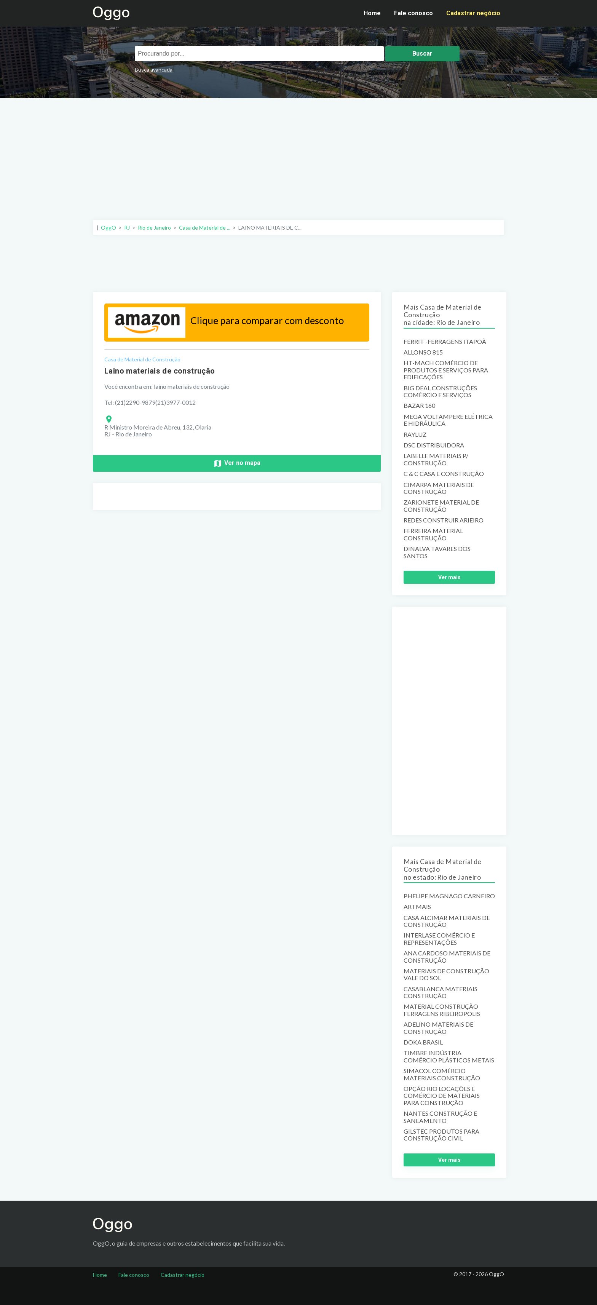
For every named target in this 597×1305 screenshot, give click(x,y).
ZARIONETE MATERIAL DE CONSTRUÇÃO (441, 506)
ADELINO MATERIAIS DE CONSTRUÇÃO (438, 1028)
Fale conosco (413, 13)
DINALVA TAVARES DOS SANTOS (437, 552)
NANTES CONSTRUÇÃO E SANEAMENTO (440, 1117)
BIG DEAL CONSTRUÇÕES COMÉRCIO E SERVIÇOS (440, 391)
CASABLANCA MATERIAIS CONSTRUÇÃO (440, 992)
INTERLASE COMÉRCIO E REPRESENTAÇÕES (439, 939)
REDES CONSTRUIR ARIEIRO (444, 520)
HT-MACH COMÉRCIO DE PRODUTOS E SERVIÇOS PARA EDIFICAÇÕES (446, 369)
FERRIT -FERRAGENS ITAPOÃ (445, 341)
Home (372, 13)
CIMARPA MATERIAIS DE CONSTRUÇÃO (439, 488)
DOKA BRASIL (423, 1042)
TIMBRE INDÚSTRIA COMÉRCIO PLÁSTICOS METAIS (449, 1056)
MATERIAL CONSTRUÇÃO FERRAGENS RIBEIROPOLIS (442, 1010)
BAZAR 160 (419, 405)
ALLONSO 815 (423, 352)
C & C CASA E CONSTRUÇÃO (444, 473)
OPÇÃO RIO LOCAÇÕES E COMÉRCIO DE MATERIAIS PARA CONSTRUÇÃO (442, 1095)
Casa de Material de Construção (142, 359)
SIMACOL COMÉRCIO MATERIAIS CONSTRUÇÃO (442, 1074)
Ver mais (449, 577)
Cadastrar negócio (473, 13)
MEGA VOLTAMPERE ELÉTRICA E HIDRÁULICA (448, 420)
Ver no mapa (236, 463)
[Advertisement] (298, 155)
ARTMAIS (417, 906)
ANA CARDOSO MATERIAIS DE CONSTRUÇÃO (447, 956)
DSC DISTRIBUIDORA (434, 445)
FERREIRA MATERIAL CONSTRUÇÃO (433, 534)
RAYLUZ (415, 434)
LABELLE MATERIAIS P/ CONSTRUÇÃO (436, 459)
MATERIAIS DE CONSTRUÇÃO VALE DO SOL (446, 974)
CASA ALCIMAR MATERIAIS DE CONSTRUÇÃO (447, 921)
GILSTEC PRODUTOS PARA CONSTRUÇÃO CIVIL (441, 1135)
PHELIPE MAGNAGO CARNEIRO (449, 896)
